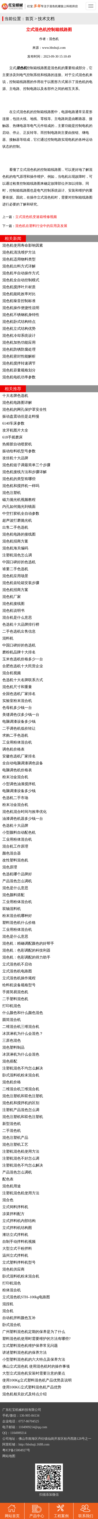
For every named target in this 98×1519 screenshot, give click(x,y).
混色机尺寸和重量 (17, 687)
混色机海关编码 (15, 548)
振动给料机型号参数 (19, 451)
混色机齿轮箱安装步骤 (20, 583)
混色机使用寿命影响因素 (22, 245)
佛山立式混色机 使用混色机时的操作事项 (36, 1366)
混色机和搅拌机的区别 (20, 1103)
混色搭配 (9, 1061)
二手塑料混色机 (15, 999)
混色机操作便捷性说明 (20, 308)
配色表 (7, 1179)
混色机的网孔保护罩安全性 (24, 409)
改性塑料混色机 (15, 860)
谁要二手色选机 (15, 569)
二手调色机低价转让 (19, 728)
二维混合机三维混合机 (20, 1027)
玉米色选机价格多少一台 (22, 659)
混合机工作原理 (15, 846)
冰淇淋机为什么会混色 (20, 1054)
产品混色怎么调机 (17, 881)
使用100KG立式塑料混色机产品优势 (31, 1387)
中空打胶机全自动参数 (20, 513)
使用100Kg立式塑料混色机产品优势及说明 (37, 1380)
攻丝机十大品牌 (15, 458)
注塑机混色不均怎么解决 (22, 1068)
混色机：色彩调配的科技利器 (26, 950)
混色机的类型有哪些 (19, 479)
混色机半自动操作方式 (20, 273)
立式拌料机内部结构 (19, 1221)
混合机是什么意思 (17, 617)
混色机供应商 (13, 1269)
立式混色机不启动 (17, 964)
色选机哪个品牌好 (17, 874)
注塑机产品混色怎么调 (20, 1110)
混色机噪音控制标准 (19, 301)
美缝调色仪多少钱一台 (20, 715)
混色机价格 (11, 1082)
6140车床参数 (13, 423)
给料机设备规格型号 (19, 985)
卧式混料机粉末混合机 (20, 1075)
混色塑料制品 (13, 1047)
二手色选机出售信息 (19, 631)
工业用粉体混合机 (17, 742)
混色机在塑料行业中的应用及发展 (41, 226)
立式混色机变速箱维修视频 (36, 217)
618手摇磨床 (12, 437)
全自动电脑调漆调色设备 (22, 763)
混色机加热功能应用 (19, 342)
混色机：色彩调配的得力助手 (26, 957)
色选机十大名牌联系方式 (22, 680)
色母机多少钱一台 (17, 708)
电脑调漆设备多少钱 (19, 721)
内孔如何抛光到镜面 (19, 506)
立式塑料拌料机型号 (19, 1262)
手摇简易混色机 (15, 992)
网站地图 (8, 1456)
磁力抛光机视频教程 (19, 500)
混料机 (7, 638)
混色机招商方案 (15, 541)
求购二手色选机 (15, 735)
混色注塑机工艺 (15, 1144)
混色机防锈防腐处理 (19, 349)
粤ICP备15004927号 (16, 1450)
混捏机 (7, 1304)
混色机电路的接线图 (19, 534)
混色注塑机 (11, 493)
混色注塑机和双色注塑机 (22, 1096)
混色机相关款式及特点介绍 (24, 1394)
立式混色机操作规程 (19, 978)
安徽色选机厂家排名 (19, 756)
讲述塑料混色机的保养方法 (24, 1352)
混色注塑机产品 (15, 1137)
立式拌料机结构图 (17, 1228)
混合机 (7, 1311)
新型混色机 (11, 1124)
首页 (29, 18)
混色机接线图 (13, 604)
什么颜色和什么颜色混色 (22, 1013)
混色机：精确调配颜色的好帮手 (28, 943)
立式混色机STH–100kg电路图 (26, 1297)
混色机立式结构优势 (19, 329)
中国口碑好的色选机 (19, 562)
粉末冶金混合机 (15, 777)
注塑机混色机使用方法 (20, 1151)
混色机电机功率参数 (19, 377)
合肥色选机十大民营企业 (22, 666)
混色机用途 (11, 1186)
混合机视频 (11, 673)
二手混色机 (11, 1131)
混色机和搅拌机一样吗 (20, 486)
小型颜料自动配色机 (19, 832)
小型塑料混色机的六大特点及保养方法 (33, 1359)
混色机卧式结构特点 (19, 322)
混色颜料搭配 (13, 895)
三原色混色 (11, 1040)
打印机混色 (11, 1006)
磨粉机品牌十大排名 (19, 652)
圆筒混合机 (11, 1020)
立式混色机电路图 (17, 971)
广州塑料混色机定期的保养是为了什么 (33, 1332)
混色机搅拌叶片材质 (19, 287)
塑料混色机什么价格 (19, 923)
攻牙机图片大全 (15, 430)
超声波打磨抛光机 (17, 520)
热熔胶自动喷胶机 (17, 444)
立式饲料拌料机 (15, 1207)
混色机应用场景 (15, 576)
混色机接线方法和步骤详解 (24, 472)
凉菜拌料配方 (13, 1214)
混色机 (54, 39)
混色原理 (9, 867)
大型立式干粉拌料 (17, 1248)
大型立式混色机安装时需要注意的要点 (33, 1373)
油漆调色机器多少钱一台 (22, 819)
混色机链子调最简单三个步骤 (26, 465)
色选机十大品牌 (15, 825)
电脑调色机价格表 (17, 770)
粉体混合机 (11, 1290)
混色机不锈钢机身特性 (20, 315)
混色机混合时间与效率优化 (24, 812)
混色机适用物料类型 (19, 259)
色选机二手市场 (15, 798)
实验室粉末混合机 (17, 701)
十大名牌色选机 (15, 396)
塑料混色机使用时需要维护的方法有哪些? (36, 1339)
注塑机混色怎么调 (17, 555)
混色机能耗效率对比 (19, 294)
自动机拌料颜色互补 (19, 1318)
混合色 (7, 1200)
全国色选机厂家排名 (19, 694)
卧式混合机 (11, 1325)
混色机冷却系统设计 (19, 335)
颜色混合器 (11, 853)
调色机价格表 (13, 749)
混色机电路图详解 (17, 402)
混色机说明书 (13, 610)
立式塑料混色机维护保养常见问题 (30, 1346)
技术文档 (46, 18)
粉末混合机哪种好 (17, 916)
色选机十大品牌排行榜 (20, 624)
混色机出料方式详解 (19, 266)
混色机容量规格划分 (19, 370)
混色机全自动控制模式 (20, 280)
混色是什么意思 (15, 888)
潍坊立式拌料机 (15, 1235)
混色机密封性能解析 (19, 356)
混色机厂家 (11, 597)
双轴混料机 (11, 909)
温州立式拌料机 (15, 1255)
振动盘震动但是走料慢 (20, 416)
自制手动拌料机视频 (19, 1241)
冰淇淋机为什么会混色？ (22, 1033)
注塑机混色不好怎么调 (20, 1158)
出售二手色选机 (15, 527)
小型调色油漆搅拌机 (19, 784)
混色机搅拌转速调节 (19, 363)
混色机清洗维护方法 (19, 252)
